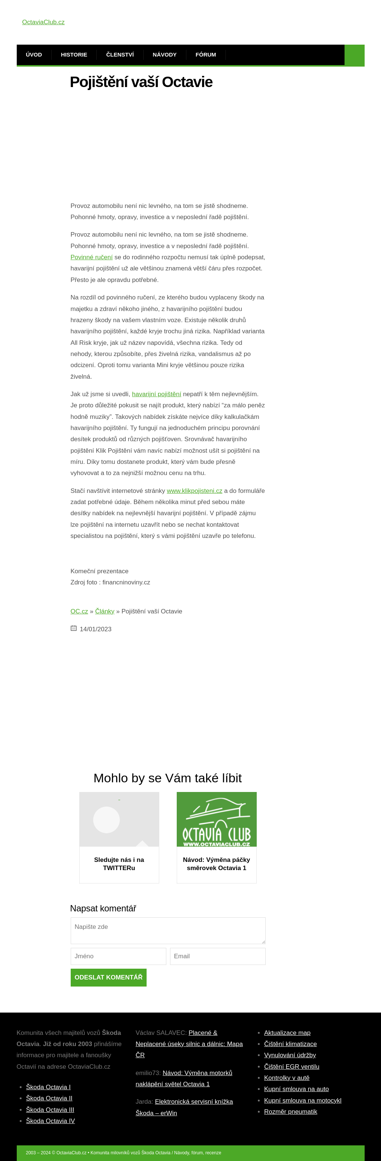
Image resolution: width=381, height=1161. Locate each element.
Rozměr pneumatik (290, 1111)
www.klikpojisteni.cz (194, 490)
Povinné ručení (92, 257)
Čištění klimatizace (290, 1044)
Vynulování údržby (290, 1055)
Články (105, 611)
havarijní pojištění (156, 394)
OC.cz (79, 611)
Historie (74, 54)
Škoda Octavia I (48, 1087)
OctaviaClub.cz (43, 22)
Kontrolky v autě (287, 1077)
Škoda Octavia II (49, 1098)
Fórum (206, 54)
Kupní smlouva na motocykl (303, 1100)
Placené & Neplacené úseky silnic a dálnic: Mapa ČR (189, 1044)
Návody (165, 54)
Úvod (34, 54)
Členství (120, 54)
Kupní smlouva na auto (296, 1089)
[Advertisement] (168, 148)
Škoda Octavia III (50, 1109)
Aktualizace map (287, 1032)
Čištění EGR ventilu (291, 1066)
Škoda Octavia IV (50, 1121)
